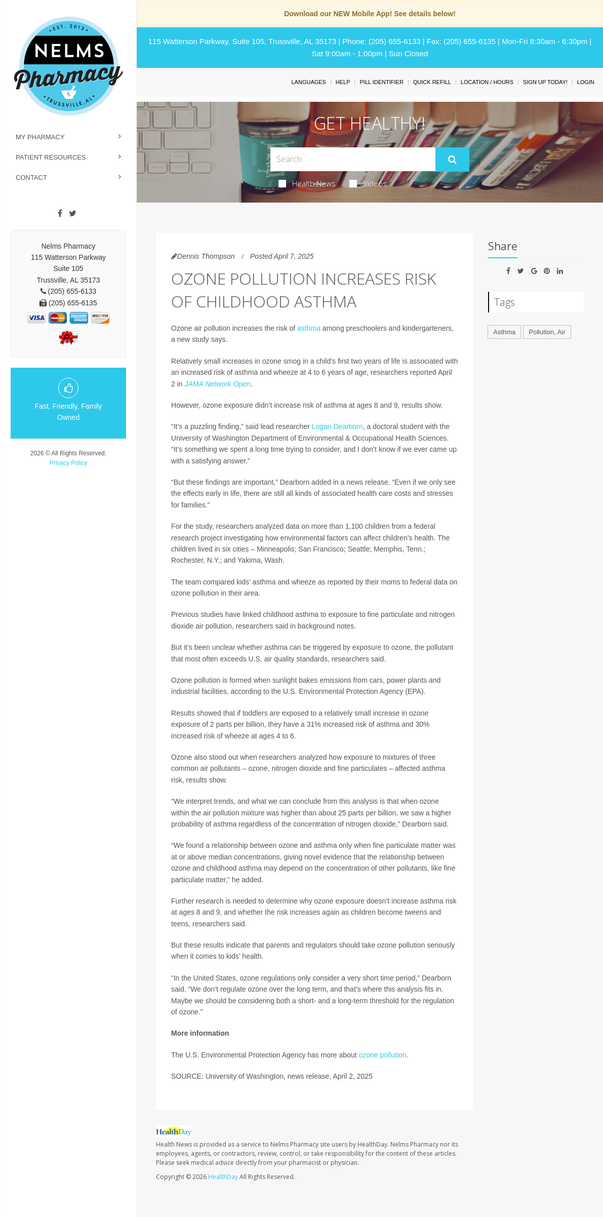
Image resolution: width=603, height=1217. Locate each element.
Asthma (504, 332)
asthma (308, 328)
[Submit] (452, 159)
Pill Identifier (381, 82)
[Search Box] (352, 159)
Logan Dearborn (337, 426)
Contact (31, 177)
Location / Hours (487, 82)
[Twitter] (72, 214)
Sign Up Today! (545, 82)
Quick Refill (432, 82)
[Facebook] (60, 214)
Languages (308, 82)
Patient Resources (51, 157)
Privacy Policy (69, 462)
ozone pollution (382, 1055)
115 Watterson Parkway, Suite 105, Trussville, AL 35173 (242, 41)
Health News (307, 183)
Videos (368, 183)
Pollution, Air (547, 332)
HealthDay (223, 1176)
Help (343, 82)
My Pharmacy (40, 137)
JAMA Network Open (218, 384)
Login (585, 82)
